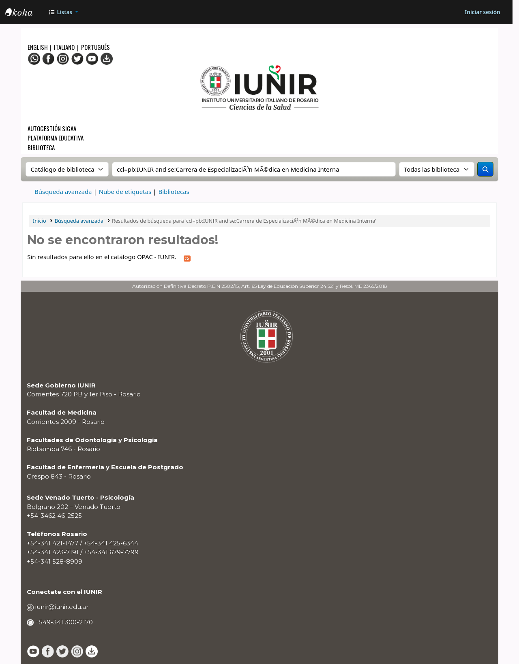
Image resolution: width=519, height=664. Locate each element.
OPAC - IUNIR (25, 13)
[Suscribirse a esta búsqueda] (187, 257)
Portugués (95, 47)
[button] (63, 12)
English (38, 47)
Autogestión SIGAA (52, 128)
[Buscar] (485, 169)
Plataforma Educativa (56, 137)
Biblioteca (41, 147)
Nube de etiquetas (125, 191)
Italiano (64, 47)
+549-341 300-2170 (63, 622)
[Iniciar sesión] (482, 12)
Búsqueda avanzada (63, 191)
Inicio (39, 220)
